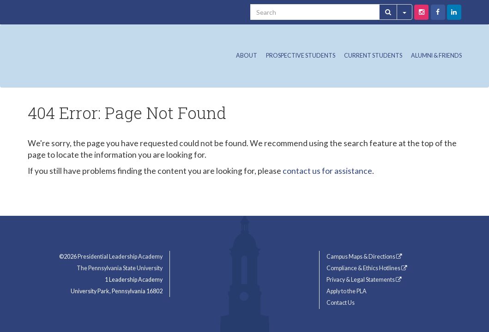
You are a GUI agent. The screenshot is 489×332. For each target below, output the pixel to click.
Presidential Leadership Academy (120, 256)
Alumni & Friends (436, 55)
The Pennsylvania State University (120, 268)
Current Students (373, 55)
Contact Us (340, 302)
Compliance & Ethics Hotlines (366, 268)
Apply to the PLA (346, 291)
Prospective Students (300, 55)
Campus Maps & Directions (364, 256)
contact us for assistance (327, 171)
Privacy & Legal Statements (364, 279)
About (246, 55)
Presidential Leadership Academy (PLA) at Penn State (120, 53)
